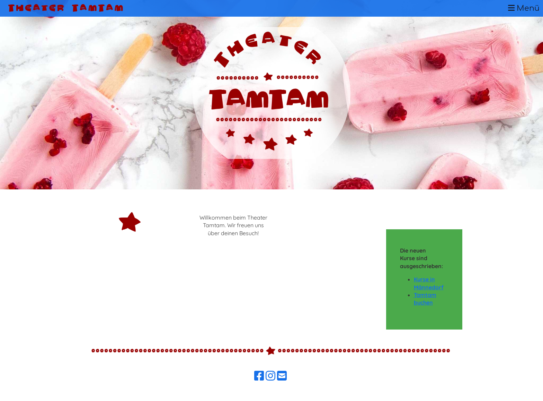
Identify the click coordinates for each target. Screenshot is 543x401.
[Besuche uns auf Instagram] (270, 376)
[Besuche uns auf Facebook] (259, 376)
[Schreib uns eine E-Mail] (282, 376)
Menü (524, 8)
